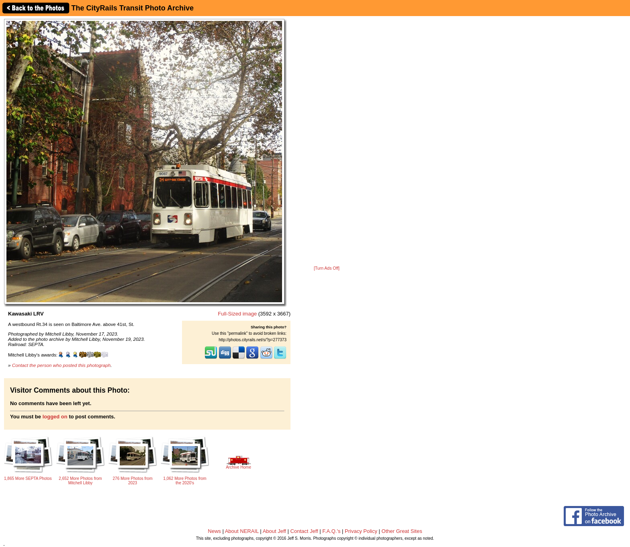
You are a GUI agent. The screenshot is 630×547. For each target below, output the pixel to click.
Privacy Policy (361, 531)
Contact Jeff (304, 531)
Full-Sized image (237, 314)
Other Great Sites (402, 531)
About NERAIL (242, 531)
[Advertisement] (327, 141)
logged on (55, 417)
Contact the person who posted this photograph (61, 365)
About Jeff (274, 531)
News (214, 531)
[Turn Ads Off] (327, 268)
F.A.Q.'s (331, 531)
